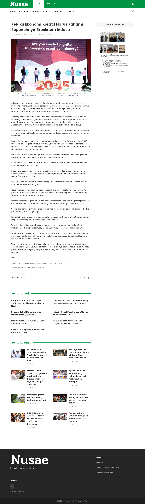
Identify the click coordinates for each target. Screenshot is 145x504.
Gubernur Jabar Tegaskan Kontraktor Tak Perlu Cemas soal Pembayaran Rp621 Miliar (37, 355)
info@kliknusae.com (17, 491)
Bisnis (46, 11)
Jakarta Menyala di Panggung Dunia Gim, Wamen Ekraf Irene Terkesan (79, 399)
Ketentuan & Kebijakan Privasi (107, 467)
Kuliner (35, 11)
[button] (99, 53)
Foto (71, 11)
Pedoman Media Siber (104, 472)
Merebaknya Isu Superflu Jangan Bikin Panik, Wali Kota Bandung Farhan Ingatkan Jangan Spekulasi (37, 378)
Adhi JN (39, 35)
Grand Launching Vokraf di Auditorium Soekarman (30, 268)
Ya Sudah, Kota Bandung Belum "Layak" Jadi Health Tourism (67, 322)
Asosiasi (60, 11)
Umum (13, 11)
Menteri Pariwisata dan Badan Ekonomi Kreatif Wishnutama (46, 263)
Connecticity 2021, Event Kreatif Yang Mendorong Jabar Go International (70, 302)
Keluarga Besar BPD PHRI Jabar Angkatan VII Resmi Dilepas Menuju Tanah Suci (79, 353)
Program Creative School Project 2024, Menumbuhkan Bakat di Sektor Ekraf (28, 303)
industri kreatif (17, 263)
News (51, 35)
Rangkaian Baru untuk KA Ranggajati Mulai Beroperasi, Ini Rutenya (78, 417)
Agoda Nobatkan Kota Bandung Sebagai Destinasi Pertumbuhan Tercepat (77, 376)
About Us (99, 462)
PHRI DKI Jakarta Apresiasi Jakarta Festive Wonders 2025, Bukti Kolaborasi (35, 418)
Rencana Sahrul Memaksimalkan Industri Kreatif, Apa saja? (26, 313)
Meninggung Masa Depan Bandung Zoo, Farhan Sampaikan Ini (37, 398)
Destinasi (23, 11)
